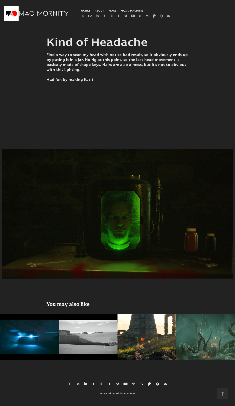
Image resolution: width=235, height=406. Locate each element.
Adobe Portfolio (125, 393)
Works (85, 10)
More (112, 10)
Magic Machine (132, 10)
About (99, 10)
